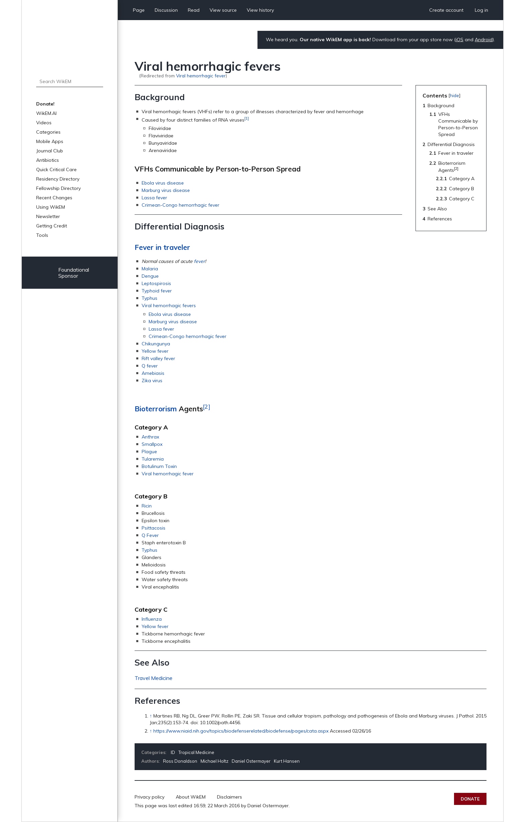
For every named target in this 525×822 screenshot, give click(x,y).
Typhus (149, 298)
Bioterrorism (156, 408)
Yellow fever (155, 351)
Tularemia (153, 459)
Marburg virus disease (166, 190)
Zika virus (152, 381)
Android (484, 40)
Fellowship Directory (58, 188)
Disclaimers (229, 797)
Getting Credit (51, 226)
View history (260, 10)
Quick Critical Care (56, 169)
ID (173, 752)
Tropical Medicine (196, 752)
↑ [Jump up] (151, 716)
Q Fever (150, 535)
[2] (206, 406)
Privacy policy (149, 797)
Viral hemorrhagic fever (201, 75)
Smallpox (152, 444)
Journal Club (49, 151)
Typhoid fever (157, 291)
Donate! (45, 104)
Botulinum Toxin (159, 466)
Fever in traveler (162, 247)
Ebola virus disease (163, 183)
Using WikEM (50, 207)
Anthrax (150, 437)
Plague (149, 452)
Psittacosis (153, 528)
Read (194, 10)
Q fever (150, 366)
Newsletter (48, 216)
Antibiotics (47, 160)
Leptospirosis (156, 283)
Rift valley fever (158, 358)
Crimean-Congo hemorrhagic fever (180, 205)
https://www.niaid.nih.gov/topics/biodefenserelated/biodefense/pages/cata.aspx (240, 731)
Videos (44, 123)
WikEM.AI (46, 113)
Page (139, 10)
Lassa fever (154, 198)
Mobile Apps (49, 141)
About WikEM (191, 797)
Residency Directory (57, 179)
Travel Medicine (153, 678)
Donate (470, 799)
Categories (48, 132)
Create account (446, 10)
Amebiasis (153, 373)
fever (199, 261)
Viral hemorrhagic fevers (169, 305)
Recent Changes (54, 198)
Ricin (147, 506)
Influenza (152, 619)
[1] (246, 118)
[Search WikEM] (69, 81)
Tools (42, 235)
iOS (459, 40)
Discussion (166, 10)
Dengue (150, 276)
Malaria (150, 269)
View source (223, 10)
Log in (481, 10)
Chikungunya (156, 344)
